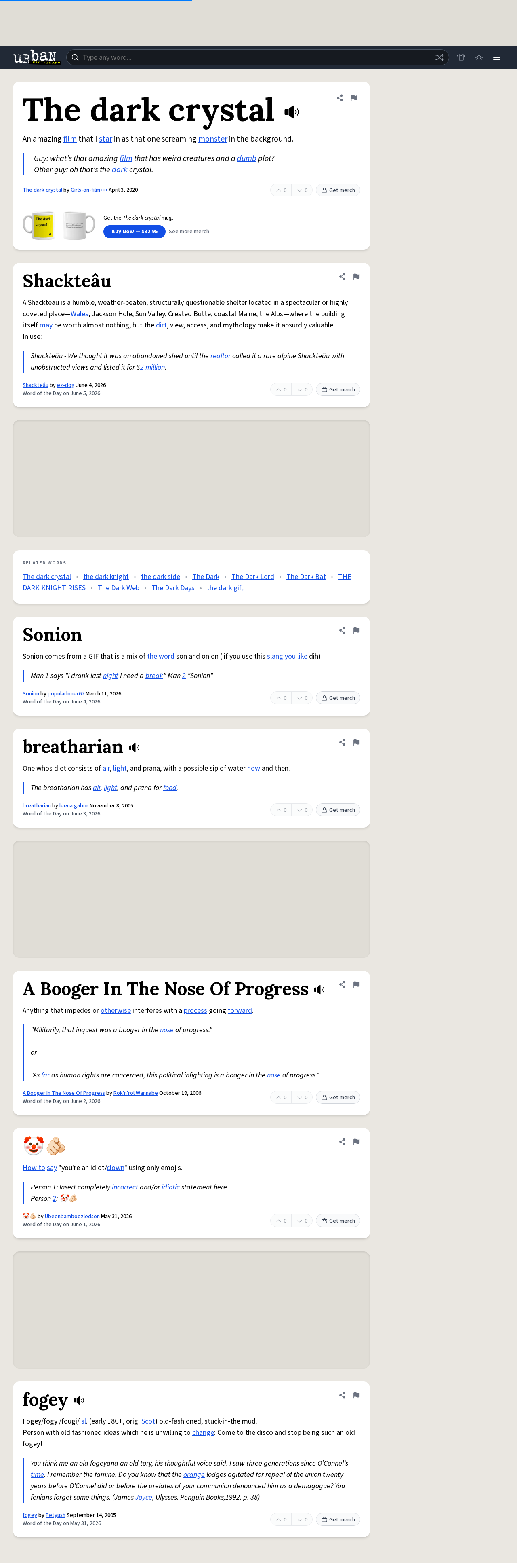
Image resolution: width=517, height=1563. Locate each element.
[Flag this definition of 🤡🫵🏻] (356, 1141)
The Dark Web (118, 588)
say (52, 1168)
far (45, 1075)
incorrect (125, 1187)
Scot (148, 1421)
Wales (79, 314)
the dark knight (106, 577)
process (195, 1010)
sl (83, 1421)
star (105, 139)
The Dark (205, 577)
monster (212, 139)
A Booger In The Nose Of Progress (64, 1093)
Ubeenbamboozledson (72, 1216)
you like (296, 656)
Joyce (143, 1497)
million (155, 367)
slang (275, 656)
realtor (220, 356)
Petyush (55, 1515)
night (110, 676)
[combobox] (257, 57)
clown (115, 1168)
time (37, 1475)
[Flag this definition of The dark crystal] (353, 97)
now (253, 768)
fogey (30, 1515)
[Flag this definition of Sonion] (356, 630)
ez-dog (66, 385)
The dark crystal (42, 190)
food (170, 788)
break (154, 676)
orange (194, 1475)
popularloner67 (66, 694)
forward (240, 1010)
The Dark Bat (306, 577)
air (106, 768)
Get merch (338, 190)
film (70, 139)
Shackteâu (35, 385)
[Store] (461, 57)
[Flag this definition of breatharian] (356, 742)
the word (160, 656)
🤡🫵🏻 (29, 1216)
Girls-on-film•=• (89, 190)
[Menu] (497, 57)
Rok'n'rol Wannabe (135, 1093)
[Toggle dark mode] (479, 57)
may (46, 325)
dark (120, 169)
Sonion (31, 694)
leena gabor (73, 806)
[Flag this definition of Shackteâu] (356, 276)
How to (34, 1168)
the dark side (160, 577)
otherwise (116, 1010)
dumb (246, 158)
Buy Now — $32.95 (134, 232)
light (120, 768)
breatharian (37, 806)
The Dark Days (173, 588)
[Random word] (439, 57)
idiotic (171, 1187)
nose (167, 1030)
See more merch (189, 232)
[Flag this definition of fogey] (356, 1395)
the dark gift (225, 588)
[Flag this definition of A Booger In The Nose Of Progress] (356, 984)
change (203, 1433)
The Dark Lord (252, 577)
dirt (161, 325)
